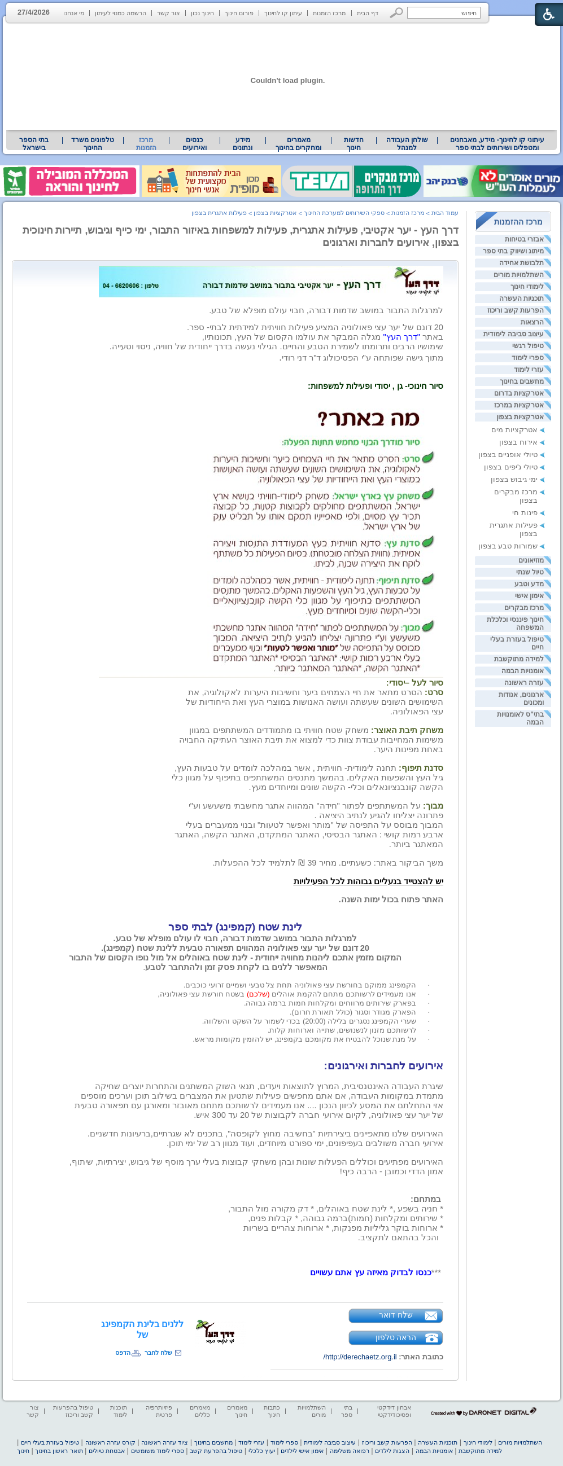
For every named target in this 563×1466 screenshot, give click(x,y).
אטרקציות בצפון (520, 417)
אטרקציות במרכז (519, 405)
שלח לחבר (158, 1352)
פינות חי (525, 512)
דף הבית (367, 13)
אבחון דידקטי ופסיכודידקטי (394, 1411)
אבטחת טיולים (107, 1450)
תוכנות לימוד (118, 1411)
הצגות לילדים (392, 1450)
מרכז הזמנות (329, 13)
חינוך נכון (202, 13)
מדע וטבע (529, 584)
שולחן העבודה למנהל (407, 144)
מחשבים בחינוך (522, 381)
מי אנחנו (73, 13)
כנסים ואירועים (194, 144)
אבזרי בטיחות (524, 239)
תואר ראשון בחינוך (58, 1450)
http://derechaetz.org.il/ (359, 1357)
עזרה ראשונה (524, 683)
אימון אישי (529, 596)
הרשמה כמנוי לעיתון (120, 13)
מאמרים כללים (200, 1411)
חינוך (23, 1450)
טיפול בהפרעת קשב (216, 1450)
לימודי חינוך (527, 287)
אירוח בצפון (518, 442)
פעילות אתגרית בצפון (219, 212)
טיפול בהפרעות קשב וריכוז (73, 1411)
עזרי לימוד (529, 370)
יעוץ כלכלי (261, 1450)
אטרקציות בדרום (519, 393)
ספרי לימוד (528, 358)
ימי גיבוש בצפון (514, 479)
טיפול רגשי (528, 346)
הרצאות (532, 322)
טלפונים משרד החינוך (92, 144)
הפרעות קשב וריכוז (515, 310)
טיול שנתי (530, 572)
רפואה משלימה (349, 1450)
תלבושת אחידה (521, 263)
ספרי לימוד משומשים (157, 1450)
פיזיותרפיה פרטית (159, 1411)
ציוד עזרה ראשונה (164, 1442)
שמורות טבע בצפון (508, 546)
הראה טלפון (396, 1337)
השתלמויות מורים (519, 275)
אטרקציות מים (514, 429)
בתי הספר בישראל (34, 144)
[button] (396, 13)
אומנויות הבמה (522, 671)
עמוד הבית (445, 212)
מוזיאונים (531, 560)
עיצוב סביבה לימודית (513, 334)
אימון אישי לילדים (302, 1450)
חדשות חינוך (354, 144)
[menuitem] (497, 144)
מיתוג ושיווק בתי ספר (513, 251)
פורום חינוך (239, 13)
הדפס (122, 1352)
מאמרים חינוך (237, 1411)
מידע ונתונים (242, 144)
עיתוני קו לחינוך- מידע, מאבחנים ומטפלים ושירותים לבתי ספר (497, 144)
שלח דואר (396, 1314)
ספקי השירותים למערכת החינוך (344, 212)
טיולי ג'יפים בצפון (511, 467)
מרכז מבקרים (524, 608)
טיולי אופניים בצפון (508, 454)
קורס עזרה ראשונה (110, 1442)
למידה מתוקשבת (519, 659)
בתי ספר (346, 1411)
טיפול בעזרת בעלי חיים (50, 1442)
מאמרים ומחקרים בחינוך (298, 144)
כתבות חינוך (272, 1411)
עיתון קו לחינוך (283, 13)
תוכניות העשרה (521, 298)
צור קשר (168, 13)
